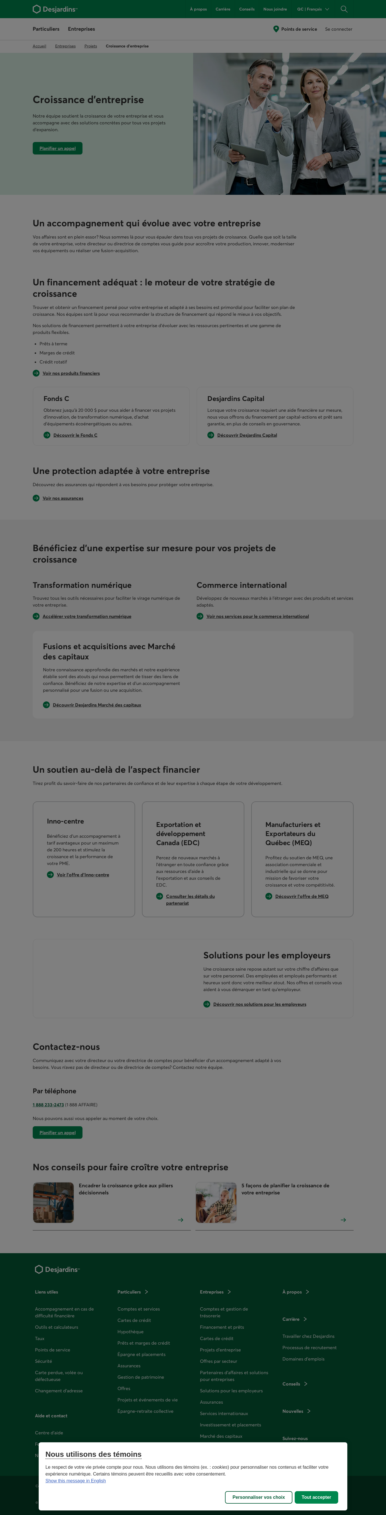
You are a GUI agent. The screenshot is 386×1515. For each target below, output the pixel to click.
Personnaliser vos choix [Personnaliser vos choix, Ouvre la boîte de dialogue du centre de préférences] (258, 1497)
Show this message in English (76, 1480)
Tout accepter (316, 1497)
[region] (193, 1476)
